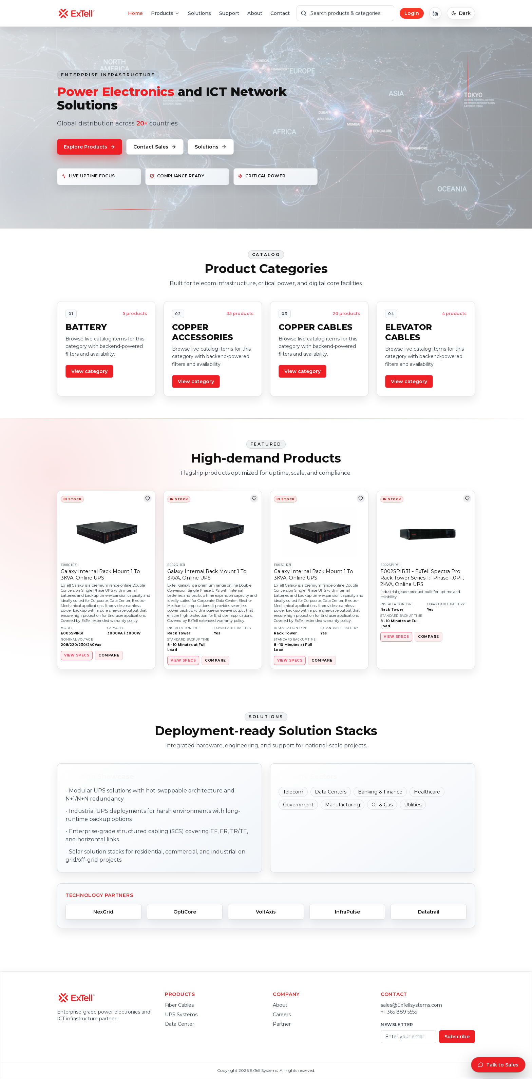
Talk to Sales (498, 1065)
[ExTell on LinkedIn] (435, 13)
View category (89, 371)
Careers (282, 1015)
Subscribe (457, 1037)
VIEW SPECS (76, 655)
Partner (282, 1024)
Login (411, 13)
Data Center (179, 1024)
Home (135, 13)
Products (165, 13)
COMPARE (108, 655)
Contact (280, 13)
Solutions (199, 13)
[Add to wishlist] (148, 498)
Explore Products (89, 147)
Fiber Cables (179, 1005)
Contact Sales (154, 147)
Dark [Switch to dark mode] (461, 13)
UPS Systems (181, 1015)
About (254, 13)
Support (229, 13)
